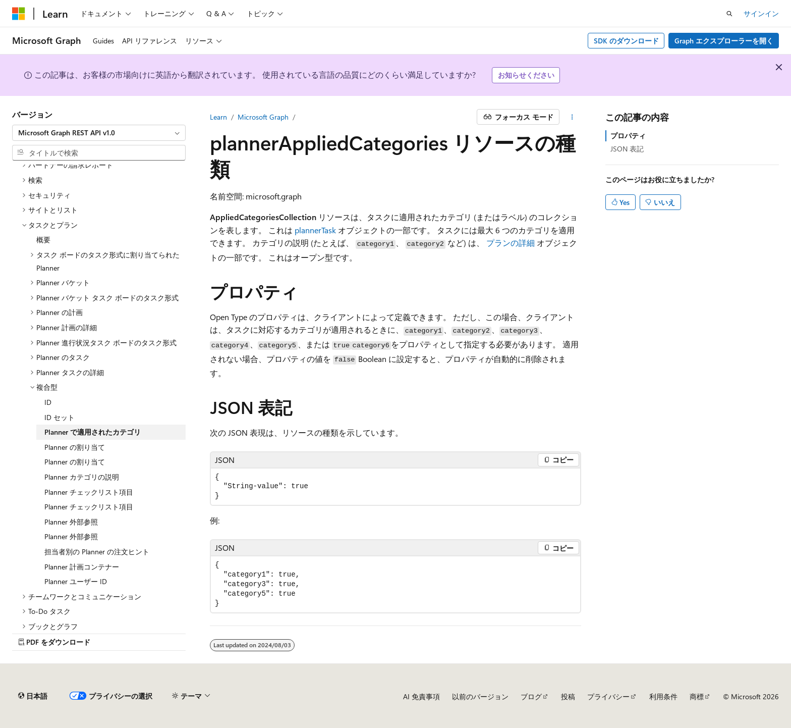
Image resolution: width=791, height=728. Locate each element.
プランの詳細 (510, 242)
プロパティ (628, 135)
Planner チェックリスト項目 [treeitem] (88, 492)
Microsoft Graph (263, 117)
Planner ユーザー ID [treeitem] (75, 581)
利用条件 (663, 696)
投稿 (568, 696)
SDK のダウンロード (626, 40)
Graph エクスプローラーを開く (723, 40)
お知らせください (526, 75)
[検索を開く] (729, 14)
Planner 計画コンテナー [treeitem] (81, 566)
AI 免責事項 (421, 696)
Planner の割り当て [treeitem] (74, 447)
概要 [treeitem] (43, 239)
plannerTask (315, 230)
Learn (218, 117)
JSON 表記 (627, 148)
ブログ (531, 696)
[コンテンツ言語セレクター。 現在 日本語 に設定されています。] (32, 696)
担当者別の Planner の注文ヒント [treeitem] (96, 551)
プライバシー (608, 696)
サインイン (761, 13)
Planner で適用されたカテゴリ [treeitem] (92, 432)
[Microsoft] (18, 13)
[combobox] (99, 133)
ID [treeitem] (47, 402)
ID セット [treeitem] (59, 417)
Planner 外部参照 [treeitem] (71, 522)
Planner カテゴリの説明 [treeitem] (81, 477)
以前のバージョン (480, 696)
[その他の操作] (572, 117)
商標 (697, 696)
